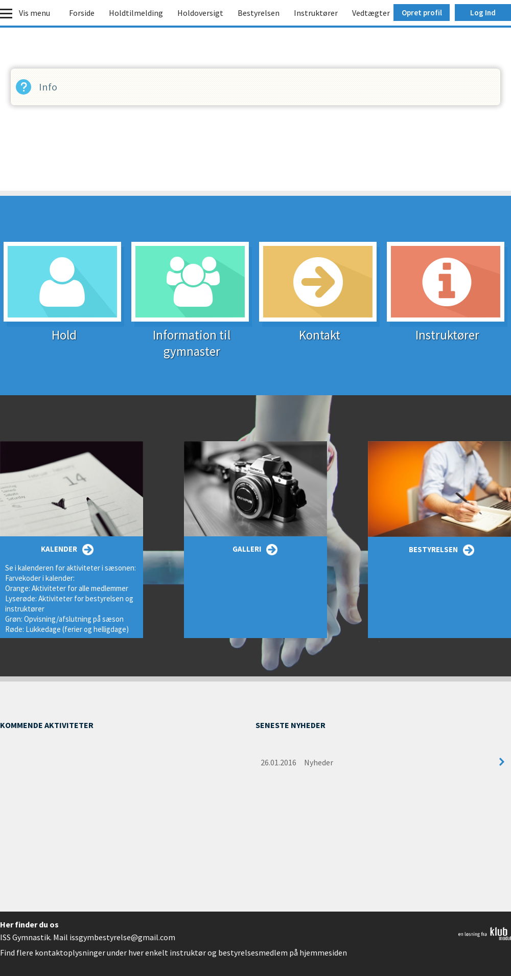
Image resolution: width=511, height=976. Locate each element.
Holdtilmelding (136, 13)
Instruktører (316, 13)
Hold (64, 328)
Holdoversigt (200, 13)
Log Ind (483, 12)
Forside (82, 13)
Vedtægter (371, 13)
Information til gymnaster (191, 336)
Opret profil (422, 12)
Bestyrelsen (259, 13)
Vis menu (34, 13)
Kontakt (319, 328)
